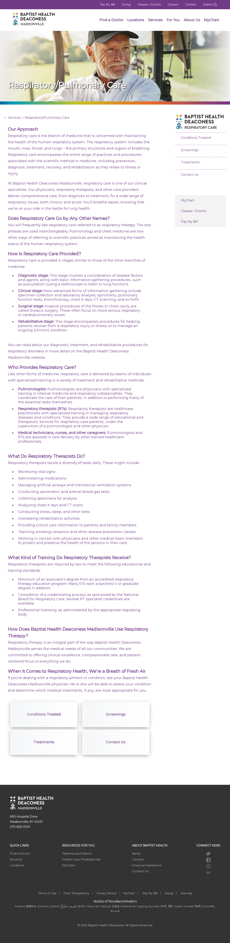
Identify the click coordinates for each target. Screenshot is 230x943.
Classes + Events (149, 4)
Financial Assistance (146, 865)
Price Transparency (76, 893)
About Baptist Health (150, 845)
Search (210, 4)
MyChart (211, 20)
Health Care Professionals (81, 859)
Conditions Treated (44, 714)
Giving (126, 4)
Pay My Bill (107, 4)
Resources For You (78, 845)
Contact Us (115, 742)
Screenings (116, 714)
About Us (192, 20)
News (136, 853)
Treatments (43, 742)
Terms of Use (47, 893)
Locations (135, 20)
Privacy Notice (107, 893)
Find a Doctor (111, 20)
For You (173, 20)
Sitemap (186, 893)
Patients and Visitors (77, 853)
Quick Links (19, 845)
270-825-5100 (20, 827)
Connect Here (208, 845)
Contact (190, 4)
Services (155, 20)
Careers (173, 4)
